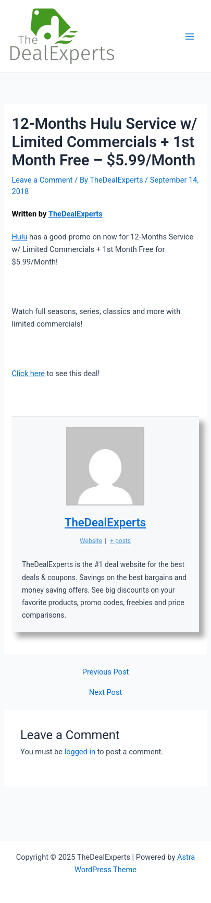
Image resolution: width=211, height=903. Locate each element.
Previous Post (105, 672)
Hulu (19, 237)
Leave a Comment (41, 180)
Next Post (105, 692)
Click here (28, 373)
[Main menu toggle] (190, 36)
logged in (80, 751)
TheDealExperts (75, 214)
